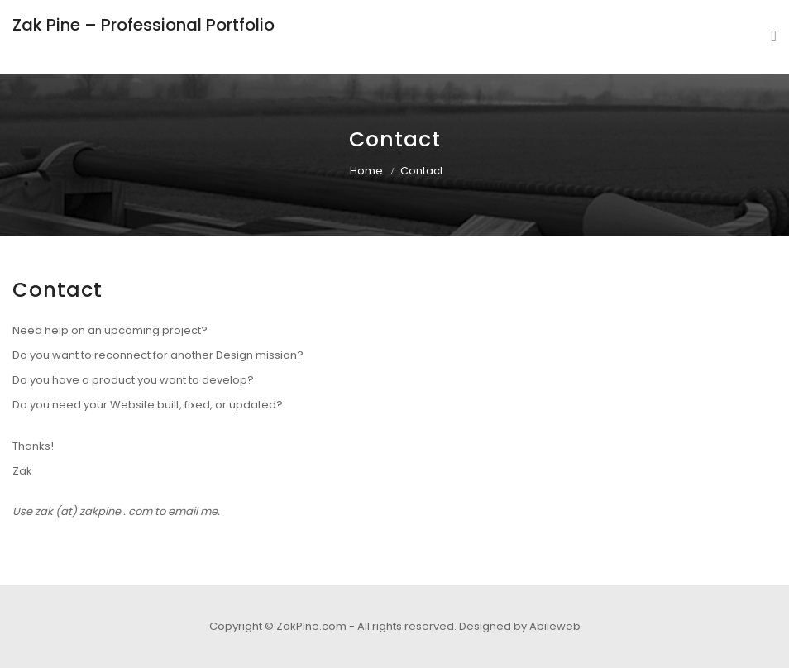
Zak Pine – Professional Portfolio (143, 24)
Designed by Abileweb (520, 626)
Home (366, 171)
